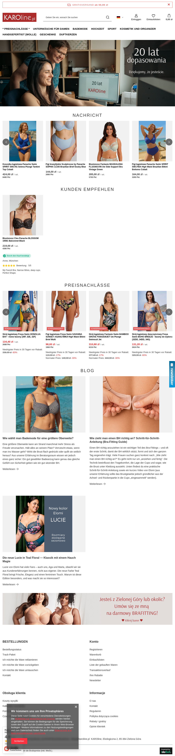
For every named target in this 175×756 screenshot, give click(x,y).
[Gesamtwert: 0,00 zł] (169, 17)
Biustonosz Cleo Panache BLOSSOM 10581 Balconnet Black (21, 239)
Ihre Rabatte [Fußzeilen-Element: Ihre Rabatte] (96, 675)
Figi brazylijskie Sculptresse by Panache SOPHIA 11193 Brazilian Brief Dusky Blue (66, 165)
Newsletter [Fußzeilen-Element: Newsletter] (95, 680)
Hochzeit (97, 28)
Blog (87, 371)
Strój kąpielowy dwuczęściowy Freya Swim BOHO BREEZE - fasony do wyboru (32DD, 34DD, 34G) (152, 337)
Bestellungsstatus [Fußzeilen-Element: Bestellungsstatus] (12, 649)
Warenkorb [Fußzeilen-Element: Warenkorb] (95, 654)
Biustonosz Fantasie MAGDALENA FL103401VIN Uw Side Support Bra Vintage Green (106, 167)
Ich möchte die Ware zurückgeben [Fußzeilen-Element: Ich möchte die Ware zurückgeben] (21, 664)
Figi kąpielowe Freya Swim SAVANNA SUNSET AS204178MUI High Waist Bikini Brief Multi (65, 337)
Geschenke (48, 34)
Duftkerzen (68, 34)
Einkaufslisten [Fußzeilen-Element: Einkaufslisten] (97, 659)
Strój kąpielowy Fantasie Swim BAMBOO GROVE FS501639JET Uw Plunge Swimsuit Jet (109, 337)
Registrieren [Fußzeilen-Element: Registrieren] (96, 649)
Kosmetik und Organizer (138, 28)
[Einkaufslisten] (153, 17)
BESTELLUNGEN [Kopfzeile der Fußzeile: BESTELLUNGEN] (15, 641)
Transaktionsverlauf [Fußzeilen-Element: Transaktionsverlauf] (100, 670)
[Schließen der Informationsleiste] (169, 5)
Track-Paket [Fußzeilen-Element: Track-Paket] (9, 654)
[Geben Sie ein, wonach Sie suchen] (77, 17)
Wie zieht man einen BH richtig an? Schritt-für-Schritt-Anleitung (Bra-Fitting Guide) (125, 440)
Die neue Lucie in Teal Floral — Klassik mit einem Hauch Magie (39, 559)
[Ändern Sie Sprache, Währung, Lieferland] (120, 17)
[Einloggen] (136, 17)
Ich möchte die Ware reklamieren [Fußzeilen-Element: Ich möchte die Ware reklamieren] (20, 659)
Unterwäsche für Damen (51, 28)
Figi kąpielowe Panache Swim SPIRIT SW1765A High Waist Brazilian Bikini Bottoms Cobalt (150, 167)
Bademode (80, 28)
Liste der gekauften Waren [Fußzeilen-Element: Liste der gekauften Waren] (104, 664)
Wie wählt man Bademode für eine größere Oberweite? (38, 438)
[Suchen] (108, 17)
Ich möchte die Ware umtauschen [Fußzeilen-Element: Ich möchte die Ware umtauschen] (20, 670)
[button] (6, 142)
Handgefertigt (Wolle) (19, 34)
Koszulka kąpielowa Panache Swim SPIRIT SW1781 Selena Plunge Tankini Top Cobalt (21, 167)
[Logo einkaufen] (19, 17)
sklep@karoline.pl (80, 739)
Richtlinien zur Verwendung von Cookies (35, 718)
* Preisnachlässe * (16, 28)
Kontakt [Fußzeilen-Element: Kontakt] (7, 675)
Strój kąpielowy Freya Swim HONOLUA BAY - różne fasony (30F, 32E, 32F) (22, 335)
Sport (112, 28)
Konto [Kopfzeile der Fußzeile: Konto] (94, 641)
